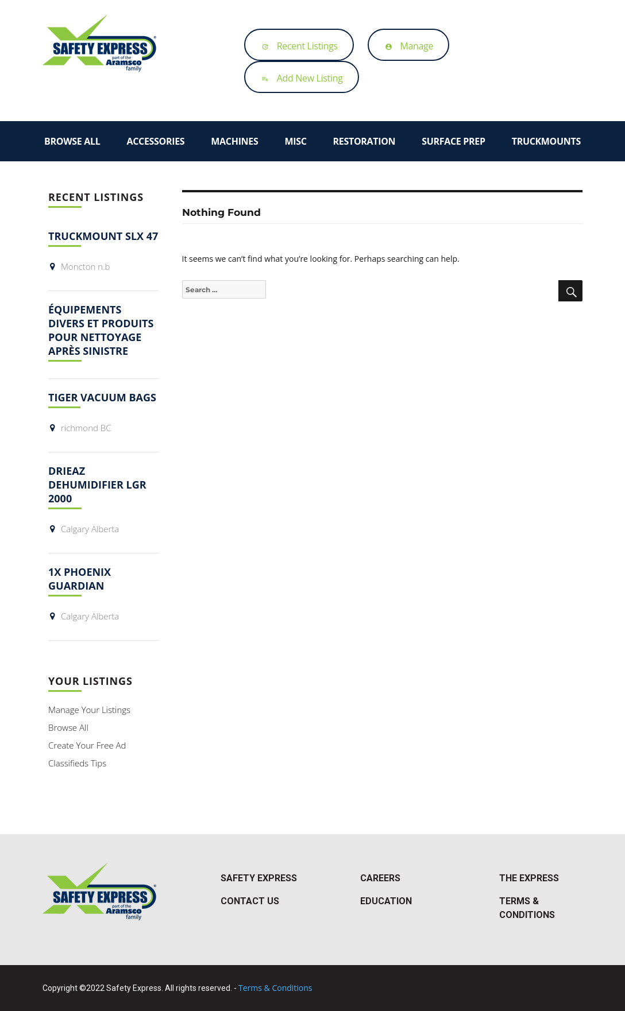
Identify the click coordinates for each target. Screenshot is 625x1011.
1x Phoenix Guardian (79, 578)
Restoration (364, 141)
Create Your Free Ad (87, 745)
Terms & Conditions (275, 987)
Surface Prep (453, 141)
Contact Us (250, 901)
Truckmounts (546, 141)
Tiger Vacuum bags (102, 397)
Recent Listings (297, 46)
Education (386, 901)
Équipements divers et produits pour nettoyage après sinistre (100, 330)
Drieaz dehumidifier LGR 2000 (97, 484)
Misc (295, 141)
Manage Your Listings (89, 709)
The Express (529, 878)
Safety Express (259, 878)
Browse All (72, 141)
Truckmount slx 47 (103, 236)
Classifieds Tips (77, 763)
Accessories (155, 141)
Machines (234, 141)
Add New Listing (299, 78)
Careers (380, 878)
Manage (406, 46)
